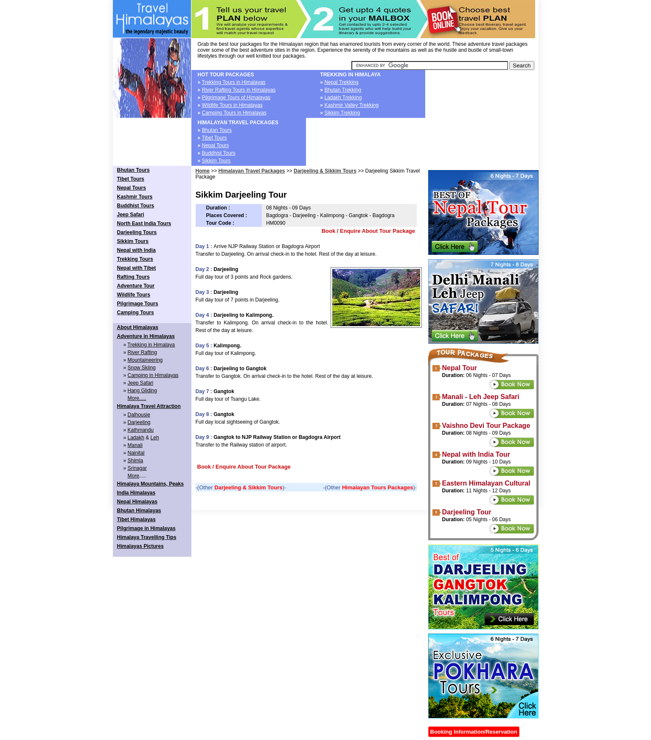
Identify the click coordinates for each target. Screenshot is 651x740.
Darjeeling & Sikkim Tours (325, 171)
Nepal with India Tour (476, 454)
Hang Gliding (142, 391)
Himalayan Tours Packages (377, 487)
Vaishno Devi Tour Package (486, 425)
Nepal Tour (459, 367)
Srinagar (137, 468)
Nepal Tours (215, 145)
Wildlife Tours (133, 295)
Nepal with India (136, 250)
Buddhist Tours (219, 153)
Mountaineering (145, 360)
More (133, 476)
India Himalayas (136, 493)
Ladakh (136, 438)
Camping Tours (135, 313)
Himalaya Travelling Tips (147, 537)
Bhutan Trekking (342, 90)
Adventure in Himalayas (146, 336)
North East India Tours (144, 223)
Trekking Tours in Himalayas (234, 82)
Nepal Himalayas (137, 502)
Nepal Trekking (341, 82)
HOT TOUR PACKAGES (226, 75)
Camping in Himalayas (153, 375)
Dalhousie (139, 415)
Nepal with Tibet (136, 268)
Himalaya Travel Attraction (149, 406)
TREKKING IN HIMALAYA (350, 75)
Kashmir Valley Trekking (351, 105)
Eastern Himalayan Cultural (486, 483)
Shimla (135, 461)
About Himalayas (137, 327)
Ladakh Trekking (343, 98)
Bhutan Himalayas (139, 511)
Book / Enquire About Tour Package (368, 231)
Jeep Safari (130, 215)
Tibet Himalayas (136, 519)
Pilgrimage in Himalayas (146, 528)
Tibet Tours (214, 138)
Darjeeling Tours (137, 232)
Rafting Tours (133, 277)
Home (203, 171)
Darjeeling (139, 422)
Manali (135, 445)
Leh (155, 438)
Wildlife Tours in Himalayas (232, 105)
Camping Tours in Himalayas (234, 113)
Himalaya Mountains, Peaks (150, 484)
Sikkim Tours (216, 161)
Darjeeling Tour (466, 512)
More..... (137, 398)
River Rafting (142, 352)
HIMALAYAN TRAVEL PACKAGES (238, 123)
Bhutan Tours (217, 130)
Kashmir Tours (135, 197)
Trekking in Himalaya (151, 345)
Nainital (136, 453)
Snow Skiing (142, 368)
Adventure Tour (135, 286)
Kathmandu (141, 430)
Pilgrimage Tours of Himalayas (236, 98)
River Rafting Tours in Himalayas (239, 90)
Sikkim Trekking (342, 113)
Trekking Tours (135, 259)
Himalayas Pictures (140, 546)
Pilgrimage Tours (137, 304)
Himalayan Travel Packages (252, 171)
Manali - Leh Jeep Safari (480, 396)
